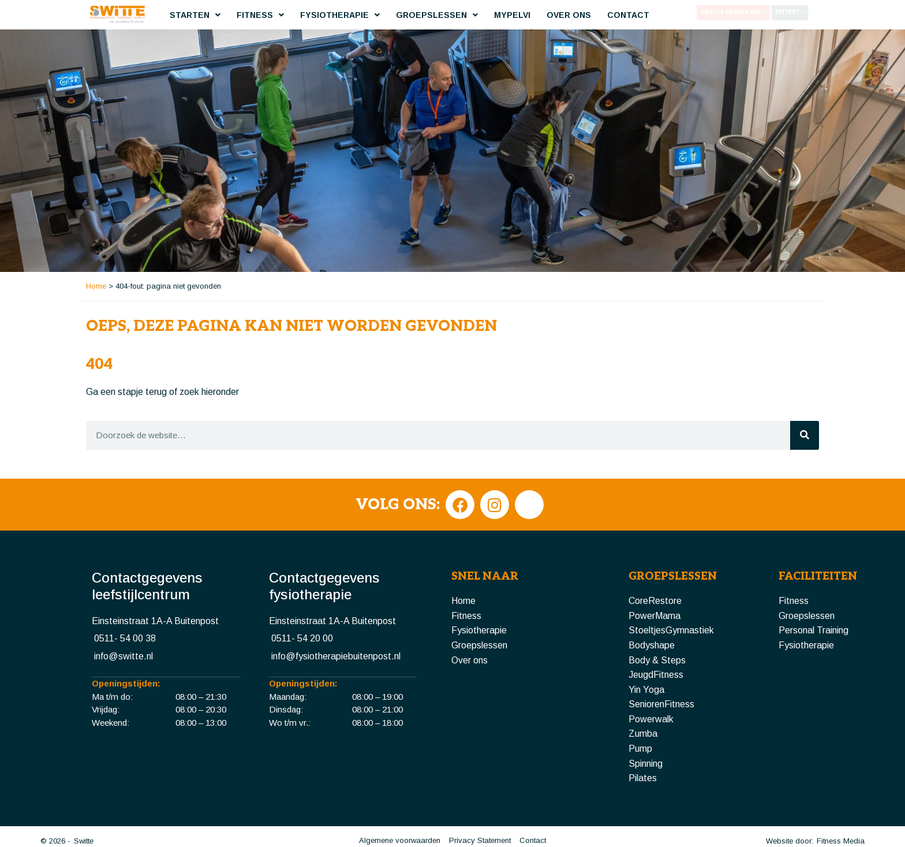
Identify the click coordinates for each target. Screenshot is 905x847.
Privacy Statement (480, 809)
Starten (195, 15)
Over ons (569, 15)
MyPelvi (512, 15)
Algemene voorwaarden (399, 809)
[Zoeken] (804, 404)
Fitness (260, 15)
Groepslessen (437, 15)
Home (96, 255)
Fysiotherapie (340, 15)
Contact (628, 15)
